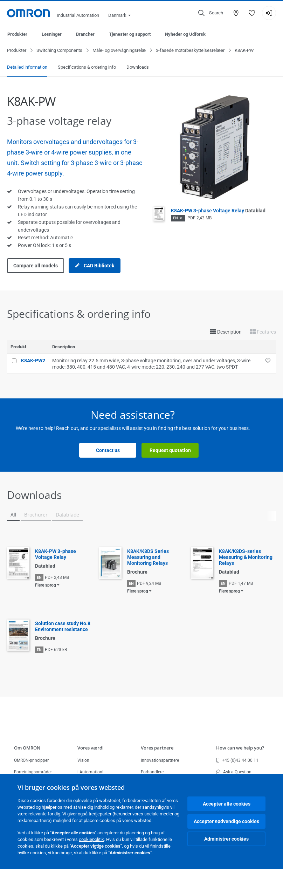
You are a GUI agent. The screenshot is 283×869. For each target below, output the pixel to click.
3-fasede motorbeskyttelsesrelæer (190, 50)
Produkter (17, 34)
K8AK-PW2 (33, 361)
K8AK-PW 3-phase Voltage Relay (218, 211)
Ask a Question (233, 771)
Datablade (67, 515)
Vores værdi (90, 748)
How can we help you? (240, 748)
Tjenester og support (130, 34)
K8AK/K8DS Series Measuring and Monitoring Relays (148, 557)
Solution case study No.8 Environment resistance (62, 626)
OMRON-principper (31, 760)
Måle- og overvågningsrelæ (119, 50)
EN (175, 218)
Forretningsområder (33, 771)
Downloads (137, 67)
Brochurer (35, 515)
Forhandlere (152, 771)
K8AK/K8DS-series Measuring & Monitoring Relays (245, 557)
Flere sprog (45, 585)
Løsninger (52, 34)
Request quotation (170, 450)
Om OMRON (27, 748)
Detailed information (27, 67)
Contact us (108, 450)
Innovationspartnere (160, 760)
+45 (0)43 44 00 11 (237, 760)
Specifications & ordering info (87, 67)
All (13, 515)
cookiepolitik (91, 839)
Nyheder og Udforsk (185, 34)
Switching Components (59, 50)
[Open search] (211, 13)
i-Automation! (90, 771)
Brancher (85, 34)
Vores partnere (157, 748)
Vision (83, 760)
